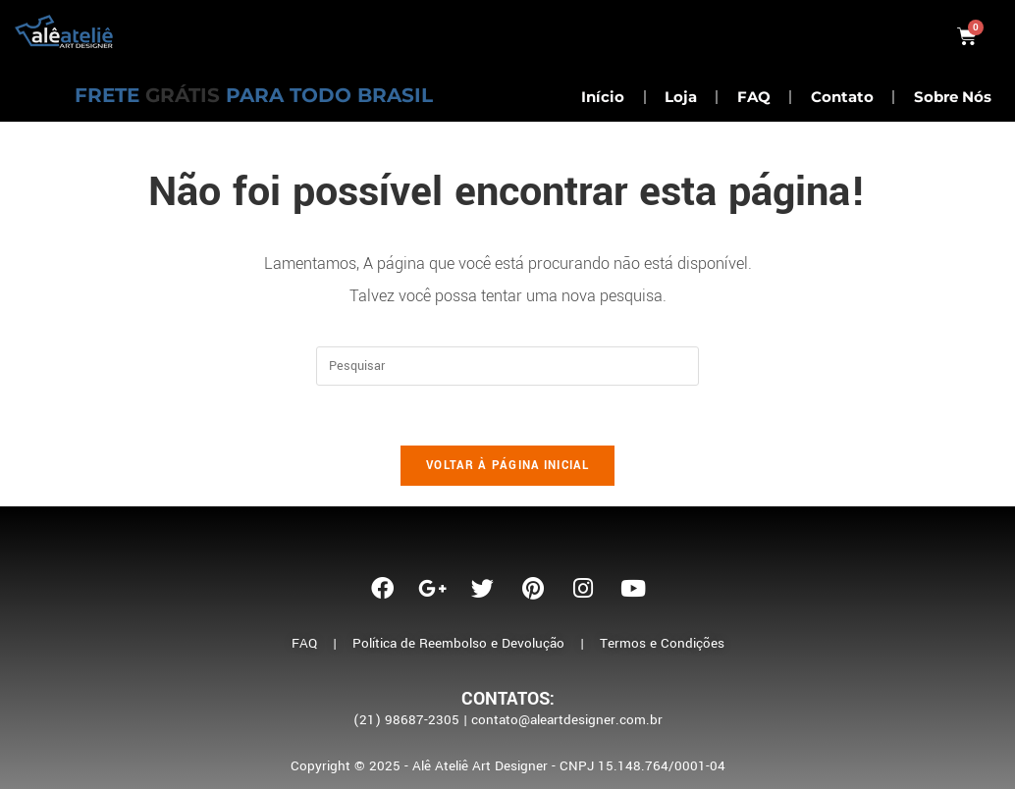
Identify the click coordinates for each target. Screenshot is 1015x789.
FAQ (754, 96)
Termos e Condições (662, 643)
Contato (842, 96)
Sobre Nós (952, 96)
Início (602, 96)
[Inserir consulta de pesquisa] (507, 366)
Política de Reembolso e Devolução (458, 643)
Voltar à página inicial (507, 465)
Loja (681, 96)
